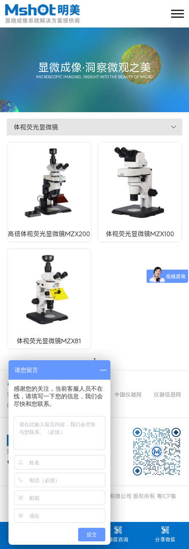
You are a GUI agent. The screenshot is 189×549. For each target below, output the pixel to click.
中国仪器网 (128, 394)
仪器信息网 (167, 394)
